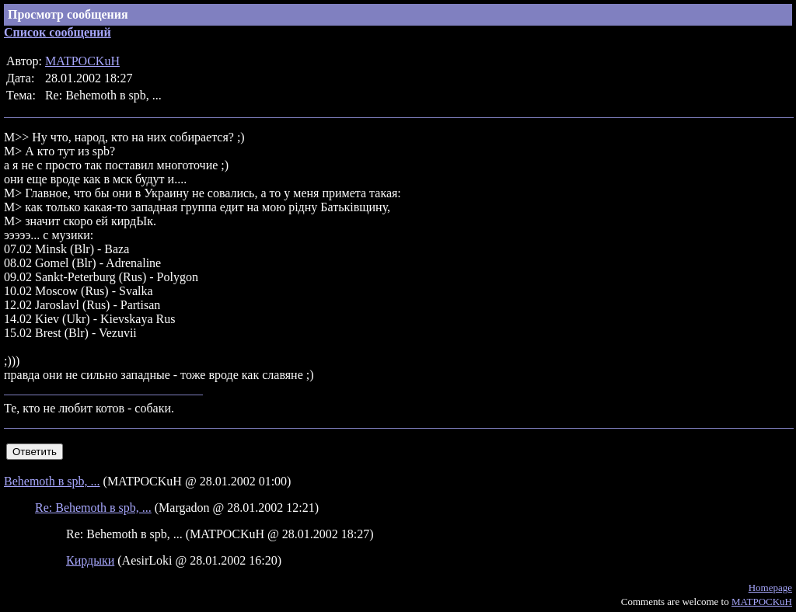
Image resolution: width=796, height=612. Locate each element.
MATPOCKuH (82, 61)
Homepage (770, 587)
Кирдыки (90, 560)
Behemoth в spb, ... (52, 481)
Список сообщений (57, 32)
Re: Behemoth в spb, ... (93, 507)
